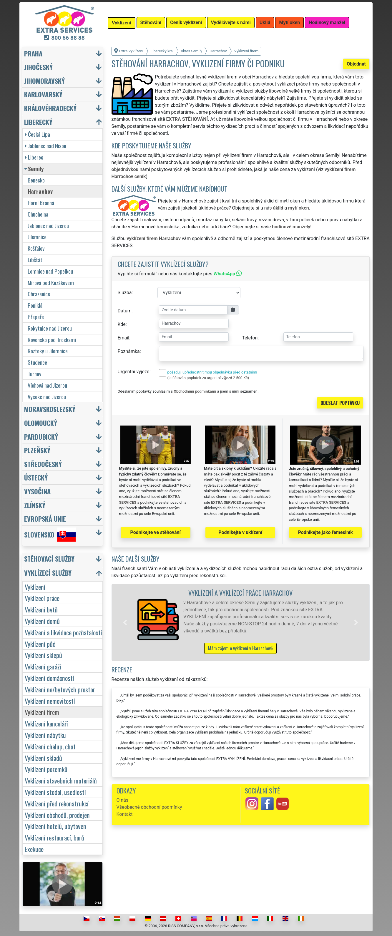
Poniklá (35, 305)
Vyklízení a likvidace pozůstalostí (63, 632)
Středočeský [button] (43, 464)
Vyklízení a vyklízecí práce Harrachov (240, 592)
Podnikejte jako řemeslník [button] (325, 532)
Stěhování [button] (151, 22)
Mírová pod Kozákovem (51, 282)
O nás (123, 800)
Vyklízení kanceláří (46, 723)
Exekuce (34, 849)
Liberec (34, 157)
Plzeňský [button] (37, 450)
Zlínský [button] (34, 505)
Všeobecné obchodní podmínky (149, 807)
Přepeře (36, 316)
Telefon (250, 338)
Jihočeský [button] (38, 67)
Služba (125, 292)
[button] (125, 622)
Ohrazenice (39, 293)
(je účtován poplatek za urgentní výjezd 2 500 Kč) (208, 378)
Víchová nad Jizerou (47, 385)
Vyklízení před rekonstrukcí (57, 803)
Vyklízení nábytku (45, 735)
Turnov (34, 373)
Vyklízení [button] (121, 23)
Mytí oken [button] (289, 22)
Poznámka (129, 351)
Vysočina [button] (37, 491)
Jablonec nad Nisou (45, 145)
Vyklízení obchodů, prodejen (57, 815)
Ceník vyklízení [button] (186, 22)
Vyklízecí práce (42, 598)
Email (123, 338)
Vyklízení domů (42, 621)
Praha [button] (33, 53)
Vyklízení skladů (43, 758)
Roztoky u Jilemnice (48, 350)
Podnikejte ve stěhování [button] (155, 532)
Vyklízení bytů (41, 609)
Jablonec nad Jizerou (48, 225)
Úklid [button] (265, 22)
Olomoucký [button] (40, 423)
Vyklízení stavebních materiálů (61, 780)
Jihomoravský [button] (44, 81)
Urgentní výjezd (134, 371)
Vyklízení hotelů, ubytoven (55, 826)
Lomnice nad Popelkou (50, 271)
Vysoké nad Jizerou (47, 396)
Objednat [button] (356, 64)
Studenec (37, 362)
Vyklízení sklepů (43, 655)
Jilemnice (37, 236)
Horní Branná (41, 202)
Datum (125, 311)
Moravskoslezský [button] (49, 409)
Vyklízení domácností (49, 678)
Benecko (36, 180)
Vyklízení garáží (43, 666)
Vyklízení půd (40, 644)
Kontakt (125, 814)
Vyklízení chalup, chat (50, 746)
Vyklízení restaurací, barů (54, 837)
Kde (122, 324)
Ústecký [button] (36, 477)
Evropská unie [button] (45, 518)
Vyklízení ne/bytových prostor (60, 689)
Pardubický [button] (41, 436)
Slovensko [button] (50, 535)
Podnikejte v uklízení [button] (240, 532)
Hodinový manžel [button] (327, 22)
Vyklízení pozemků (46, 769)
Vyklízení (35, 587)
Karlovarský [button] (43, 94)
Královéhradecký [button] (50, 108)
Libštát (35, 259)
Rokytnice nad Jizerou (50, 328)
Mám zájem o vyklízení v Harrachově (240, 648)
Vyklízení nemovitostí (50, 701)
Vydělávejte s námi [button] (231, 22)
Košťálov (36, 248)
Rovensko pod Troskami (52, 339)
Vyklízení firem (42, 712)
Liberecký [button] (38, 122)
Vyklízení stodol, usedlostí (55, 792)
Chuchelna (38, 214)
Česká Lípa (37, 134)
